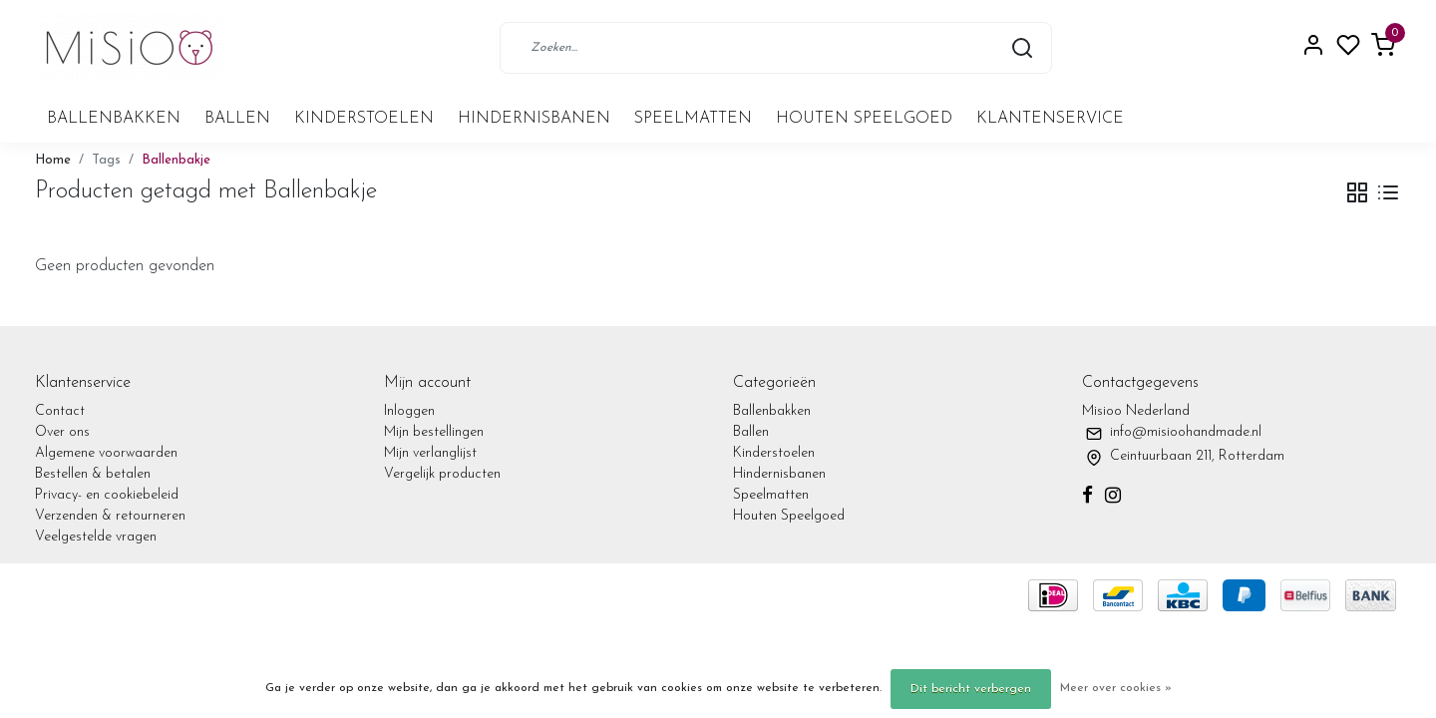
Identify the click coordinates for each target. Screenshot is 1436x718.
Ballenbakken (113, 119)
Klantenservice (1050, 119)
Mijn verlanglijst (430, 453)
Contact (60, 411)
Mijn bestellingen (434, 432)
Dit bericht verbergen (970, 689)
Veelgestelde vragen (96, 537)
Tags (106, 160)
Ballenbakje (176, 160)
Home (53, 160)
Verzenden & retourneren (110, 516)
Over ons (62, 432)
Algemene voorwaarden (106, 453)
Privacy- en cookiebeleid (107, 495)
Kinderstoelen (364, 119)
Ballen (237, 119)
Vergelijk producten (442, 474)
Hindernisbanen (534, 119)
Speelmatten (693, 119)
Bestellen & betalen (93, 474)
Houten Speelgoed (864, 119)
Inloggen (409, 411)
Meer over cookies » (1116, 688)
